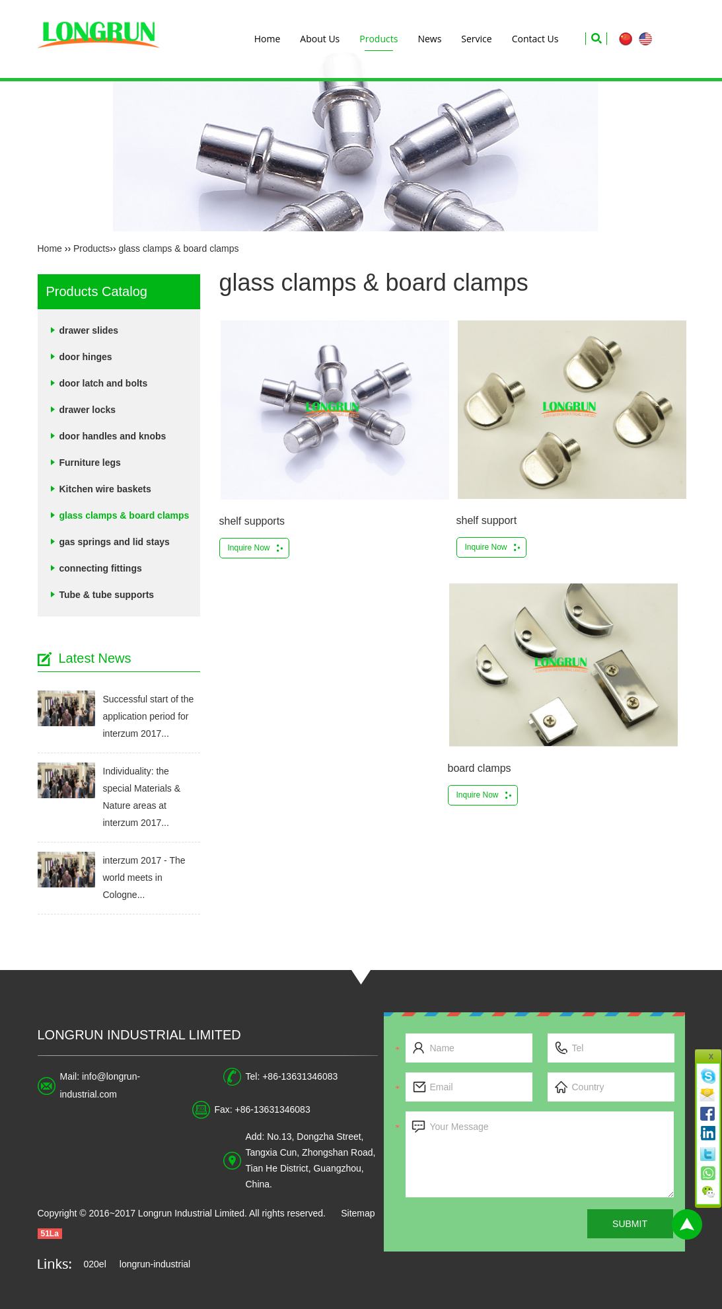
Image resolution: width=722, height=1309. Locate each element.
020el (95, 1264)
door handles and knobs (112, 436)
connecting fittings (100, 568)
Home (267, 38)
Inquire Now (249, 547)
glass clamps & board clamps (178, 248)
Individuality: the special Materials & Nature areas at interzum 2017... (142, 797)
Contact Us (535, 38)
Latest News (95, 658)
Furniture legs (90, 462)
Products (378, 38)
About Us (320, 38)
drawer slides (89, 330)
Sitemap (358, 1213)
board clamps (479, 768)
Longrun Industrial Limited (139, 1035)
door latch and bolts (103, 383)
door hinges (85, 357)
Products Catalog (96, 291)
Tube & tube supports (107, 594)
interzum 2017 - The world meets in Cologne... (144, 877)
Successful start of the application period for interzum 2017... (148, 716)
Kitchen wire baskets (105, 489)
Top (687, 1224)
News (429, 38)
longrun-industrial (155, 1264)
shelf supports (252, 521)
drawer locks (87, 409)
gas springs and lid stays (114, 542)
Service (476, 38)
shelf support (486, 520)
